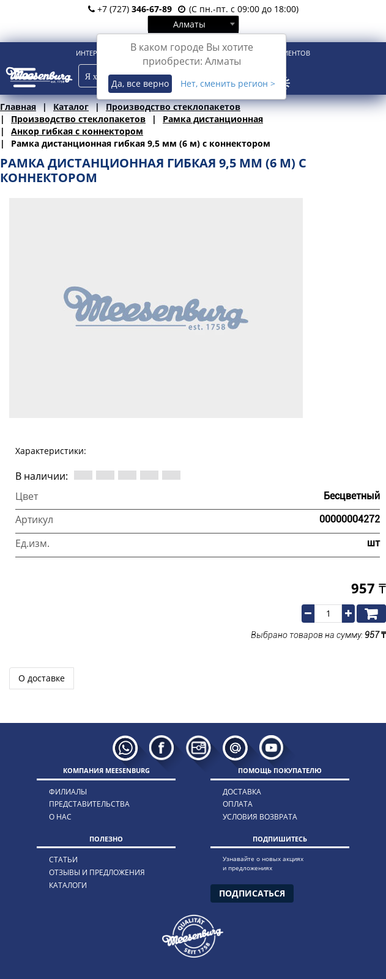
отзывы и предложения (97, 872)
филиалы (68, 792)
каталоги (68, 885)
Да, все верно (140, 83)
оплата (238, 804)
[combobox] (193, 23)
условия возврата (260, 817)
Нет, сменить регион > (227, 83)
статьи (63, 859)
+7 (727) (130, 9)
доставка (242, 792)
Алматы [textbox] (189, 24)
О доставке (41, 678)
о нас (60, 817)
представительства (89, 804)
